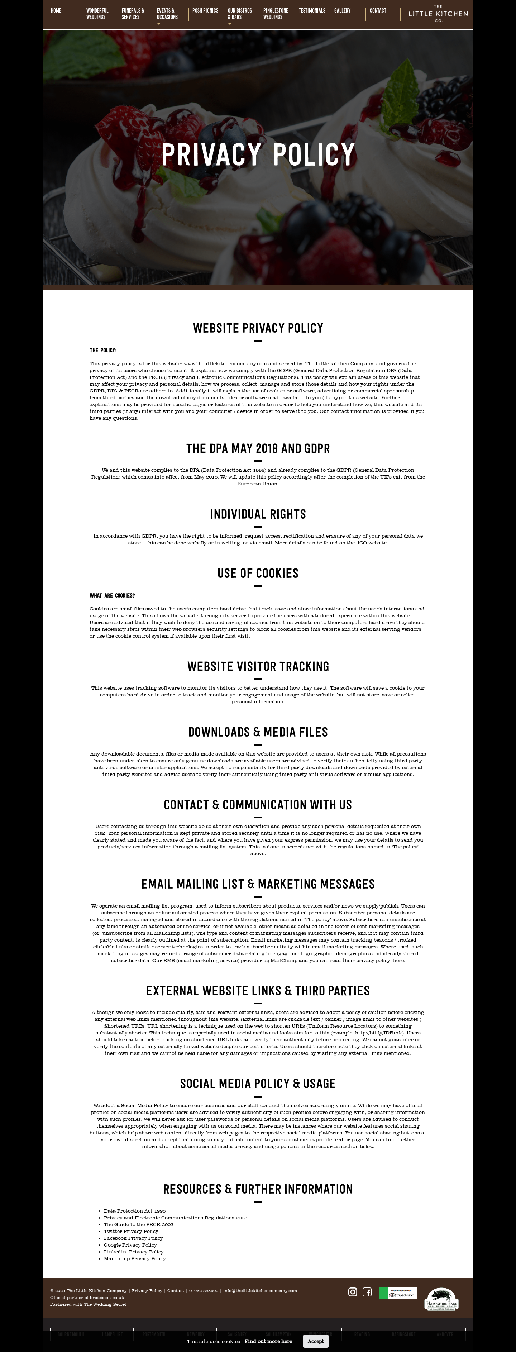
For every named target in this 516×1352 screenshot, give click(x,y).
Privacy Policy (147, 1290)
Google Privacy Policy (130, 1245)
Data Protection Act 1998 (135, 1211)
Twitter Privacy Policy (131, 1231)
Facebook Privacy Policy (133, 1238)
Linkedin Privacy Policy (134, 1252)
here (398, 960)
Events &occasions (167, 14)
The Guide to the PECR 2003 (138, 1224)
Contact (175, 1290)
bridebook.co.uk (107, 1297)
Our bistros (240, 14)
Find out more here (268, 1341)
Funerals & (133, 14)
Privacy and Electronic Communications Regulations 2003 (175, 1217)
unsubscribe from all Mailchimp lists (147, 933)
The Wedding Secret (105, 1304)
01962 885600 (203, 1290)
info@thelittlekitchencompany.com (260, 1290)
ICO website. (373, 543)
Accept (316, 1341)
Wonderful (97, 14)
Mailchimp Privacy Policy (135, 1258)
